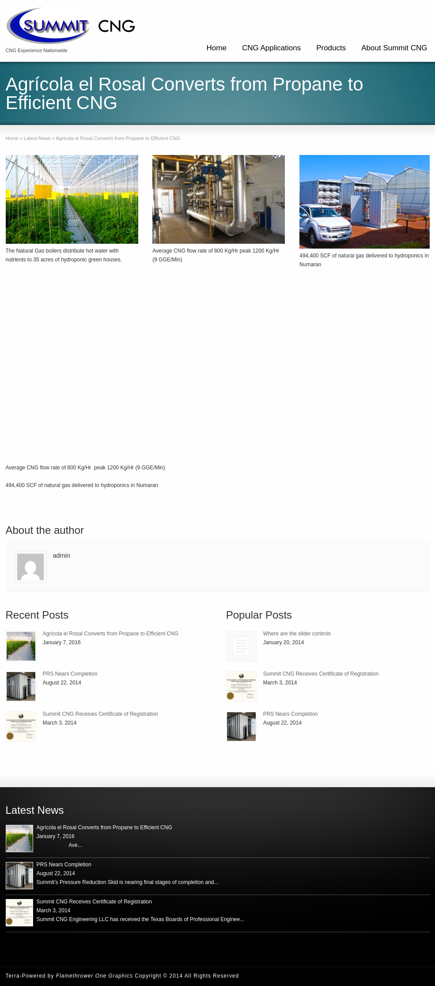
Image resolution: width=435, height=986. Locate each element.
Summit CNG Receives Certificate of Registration (100, 714)
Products (331, 48)
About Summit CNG (394, 48)
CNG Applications (271, 48)
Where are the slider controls (297, 634)
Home (217, 48)
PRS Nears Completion (70, 674)
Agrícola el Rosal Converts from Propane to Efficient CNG (110, 634)
